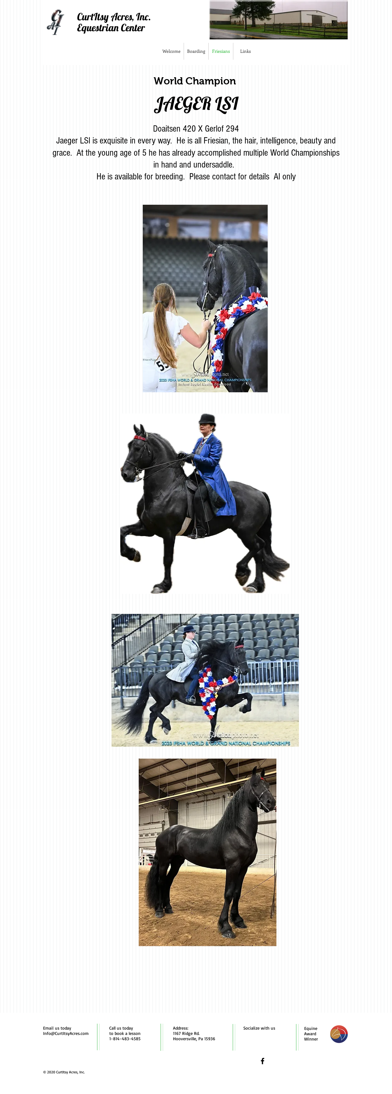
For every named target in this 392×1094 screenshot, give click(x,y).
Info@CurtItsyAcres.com (66, 1033)
